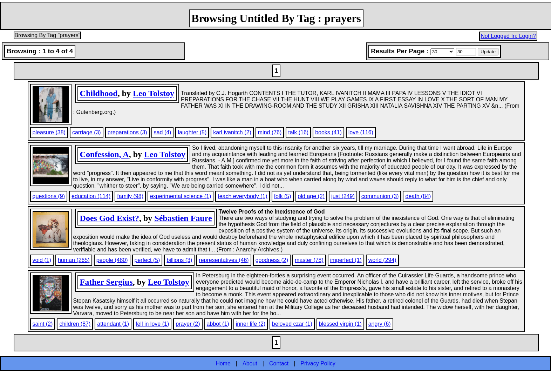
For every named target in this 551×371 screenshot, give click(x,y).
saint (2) (43, 324)
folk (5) (282, 196)
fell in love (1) (152, 324)
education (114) (91, 196)
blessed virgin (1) (340, 324)
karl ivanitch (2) (232, 132)
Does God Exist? (109, 218)
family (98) (130, 196)
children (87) (74, 324)
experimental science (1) (180, 196)
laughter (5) (192, 132)
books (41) (328, 132)
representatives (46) (224, 260)
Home (223, 363)
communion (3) (380, 196)
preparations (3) (127, 132)
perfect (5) (147, 260)
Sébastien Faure (183, 218)
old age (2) (311, 196)
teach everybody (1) (242, 196)
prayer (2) (188, 324)
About (250, 363)
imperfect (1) (346, 260)
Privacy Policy (317, 363)
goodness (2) (272, 260)
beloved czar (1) (292, 324)
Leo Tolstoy (153, 93)
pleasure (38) (49, 132)
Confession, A (104, 154)
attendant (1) (113, 324)
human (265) (74, 260)
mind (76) (270, 132)
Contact (278, 363)
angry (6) (379, 324)
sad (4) (162, 132)
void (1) (42, 260)
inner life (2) (250, 324)
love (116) (360, 132)
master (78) (309, 260)
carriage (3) (86, 132)
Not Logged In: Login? (508, 36)
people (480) (112, 260)
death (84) (418, 196)
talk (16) (298, 132)
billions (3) (179, 260)
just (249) (343, 196)
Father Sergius (106, 281)
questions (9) (49, 196)
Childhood (99, 93)
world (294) (382, 260)
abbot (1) (218, 324)
